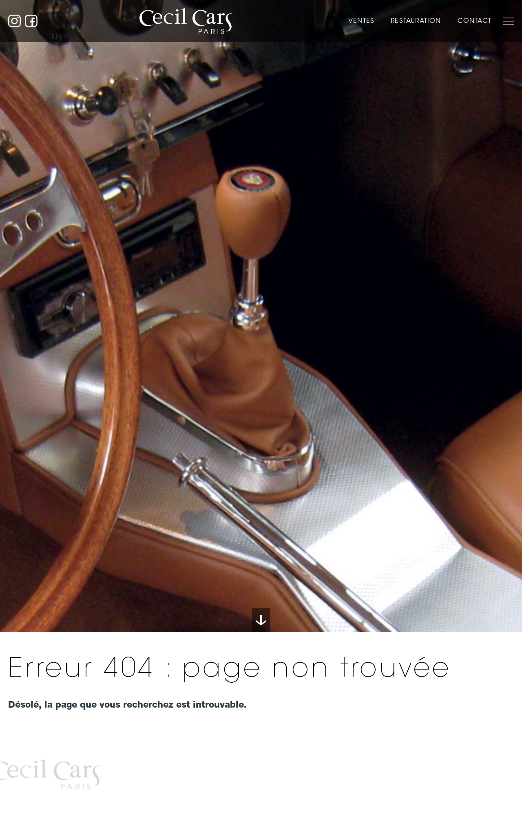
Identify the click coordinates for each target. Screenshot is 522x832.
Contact (474, 21)
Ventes (361, 21)
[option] (261, 316)
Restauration (416, 21)
